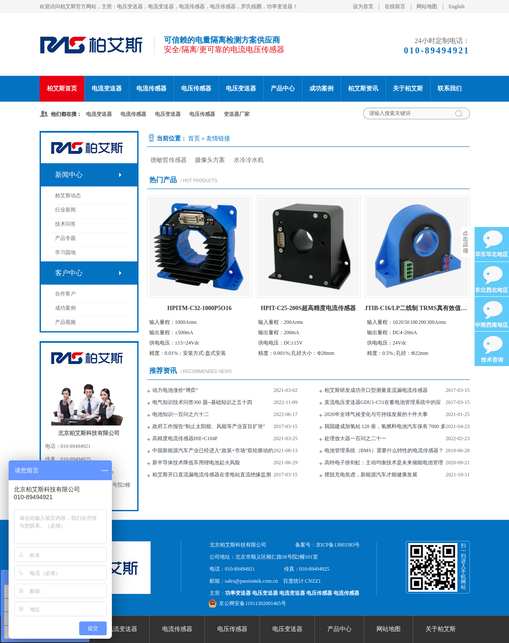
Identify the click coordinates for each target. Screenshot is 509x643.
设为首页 (363, 6)
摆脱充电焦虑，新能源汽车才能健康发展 (370, 475)
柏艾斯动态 (68, 196)
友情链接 (218, 138)
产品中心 (283, 88)
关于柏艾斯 (408, 88)
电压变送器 (241, 88)
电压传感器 (196, 88)
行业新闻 (65, 210)
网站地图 (426, 6)
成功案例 (321, 88)
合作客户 (65, 294)
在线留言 (395, 6)
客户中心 (69, 272)
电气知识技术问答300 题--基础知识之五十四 (202, 402)
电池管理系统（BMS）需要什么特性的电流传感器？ (384, 450)
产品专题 (65, 238)
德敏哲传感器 (169, 160)
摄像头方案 (210, 160)
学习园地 (65, 252)
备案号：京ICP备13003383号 (327, 545)
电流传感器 (151, 88)
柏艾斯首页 (62, 88)
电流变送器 (107, 88)
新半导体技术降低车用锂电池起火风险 (196, 463)
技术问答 (65, 224)
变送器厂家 (237, 114)
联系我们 (450, 88)
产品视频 (65, 322)
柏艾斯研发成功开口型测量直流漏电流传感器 (376, 390)
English (457, 6)
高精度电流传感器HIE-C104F (185, 438)
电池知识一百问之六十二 (180, 414)
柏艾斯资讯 (363, 88)
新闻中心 (69, 174)
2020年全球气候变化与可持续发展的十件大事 (376, 414)
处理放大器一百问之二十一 (355, 438)
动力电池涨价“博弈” (175, 390)
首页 (194, 138)
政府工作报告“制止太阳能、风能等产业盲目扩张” (208, 426)
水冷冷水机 (249, 160)
